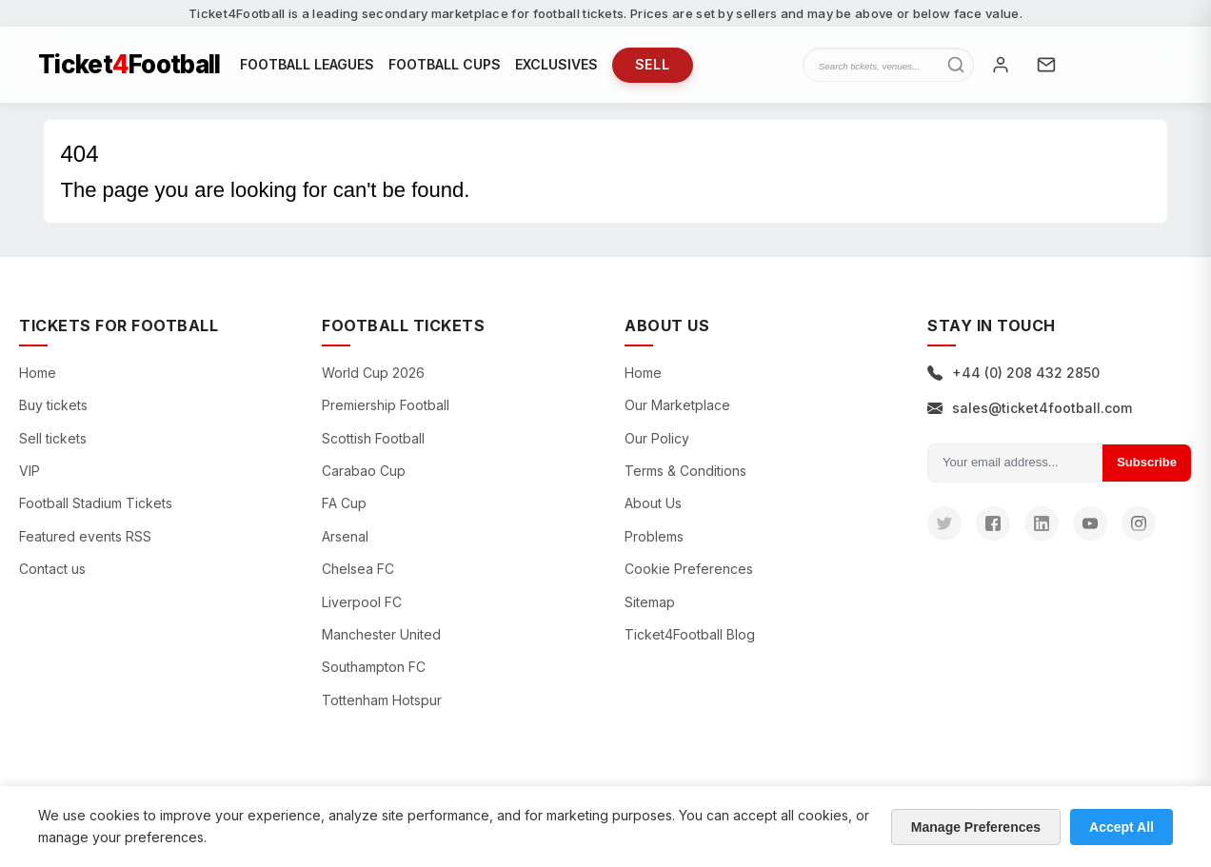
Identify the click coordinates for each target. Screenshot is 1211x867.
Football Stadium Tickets (95, 503)
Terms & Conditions (685, 471)
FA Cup (344, 503)
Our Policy (657, 438)
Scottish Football (373, 438)
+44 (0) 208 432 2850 (1013, 373)
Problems (654, 536)
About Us (653, 503)
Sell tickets (53, 438)
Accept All (1121, 827)
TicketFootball (129, 64)
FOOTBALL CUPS (444, 64)
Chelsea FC (358, 569)
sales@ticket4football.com (1029, 408)
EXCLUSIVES (556, 64)
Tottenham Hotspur (382, 700)
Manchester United (381, 634)
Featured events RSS (85, 536)
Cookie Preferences (689, 569)
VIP (29, 471)
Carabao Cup (364, 471)
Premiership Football (385, 405)
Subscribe (1147, 462)
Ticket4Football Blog (690, 634)
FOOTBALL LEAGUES (307, 64)
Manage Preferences (976, 827)
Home (37, 373)
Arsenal (345, 536)
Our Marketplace (677, 405)
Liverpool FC (362, 602)
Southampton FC (374, 667)
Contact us (52, 569)
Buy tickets (53, 405)
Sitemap (650, 602)
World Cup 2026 (373, 373)
